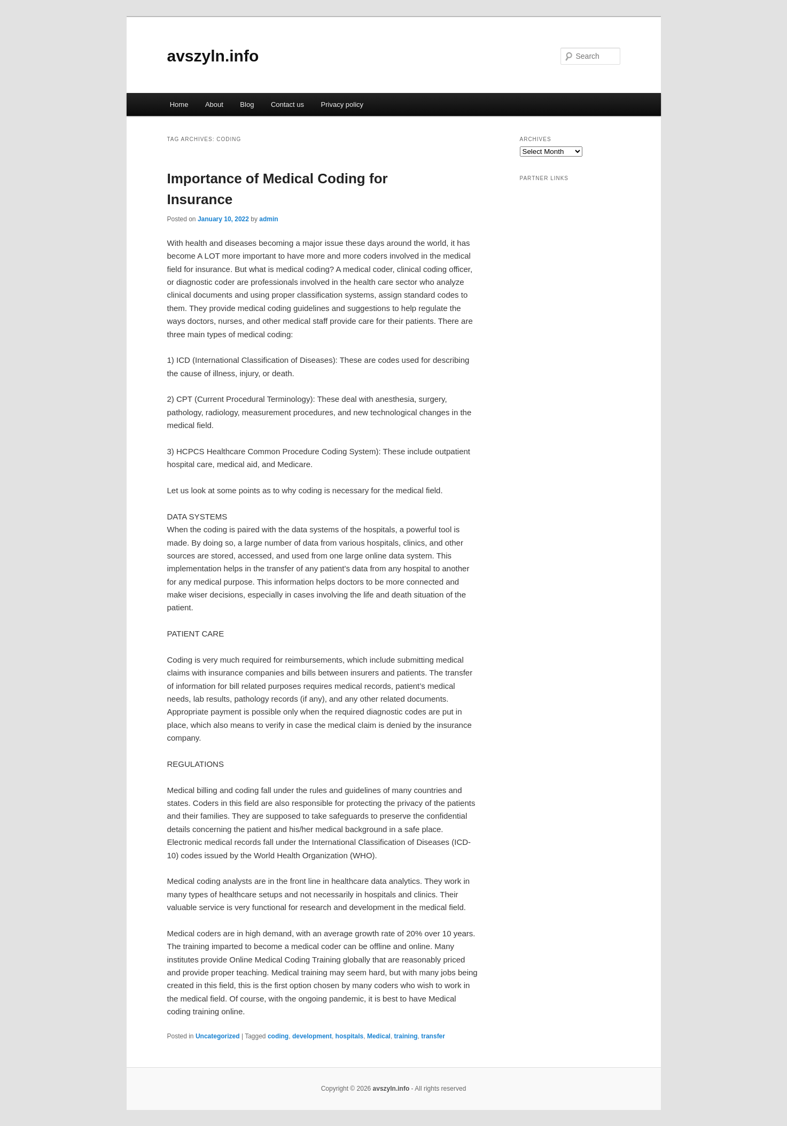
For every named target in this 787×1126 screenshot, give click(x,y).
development (312, 1036)
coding (278, 1036)
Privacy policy (342, 104)
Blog (247, 104)
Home (179, 104)
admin (268, 219)
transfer (433, 1036)
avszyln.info (213, 56)
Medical (379, 1036)
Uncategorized (218, 1036)
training (406, 1036)
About (214, 104)
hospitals (350, 1036)
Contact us (287, 104)
